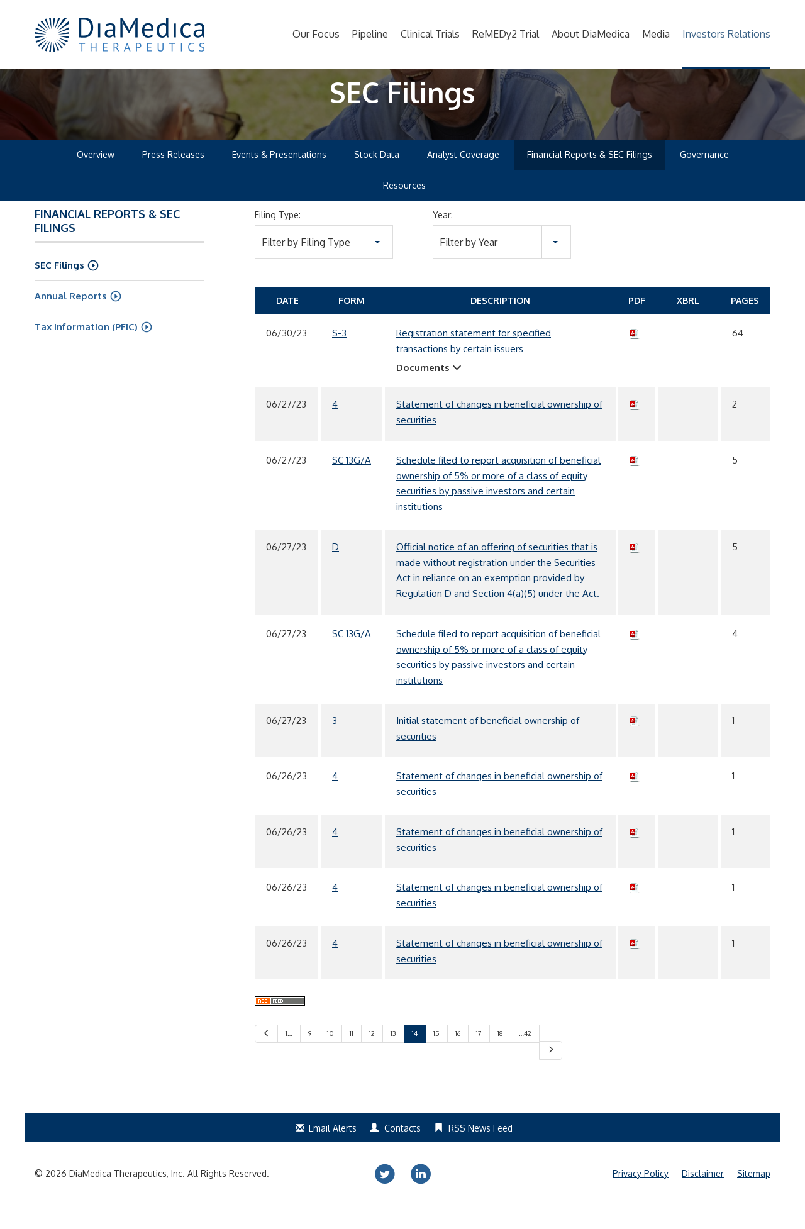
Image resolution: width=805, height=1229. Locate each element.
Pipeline (370, 34)
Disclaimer (703, 1197)
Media (656, 34)
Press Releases (173, 178)
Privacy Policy (641, 1197)
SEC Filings (59, 289)
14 (415, 1057)
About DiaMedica (591, 34)
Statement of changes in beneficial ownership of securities (499, 436)
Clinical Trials (430, 34)
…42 (525, 1057)
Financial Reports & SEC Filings (589, 178)
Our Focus (316, 34)
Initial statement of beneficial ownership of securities (487, 752)
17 (479, 1057)
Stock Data (376, 178)
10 (330, 1057)
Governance (704, 178)
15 (436, 1057)
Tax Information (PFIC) (86, 351)
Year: (443, 238)
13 (393, 1057)
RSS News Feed (480, 1152)
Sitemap (753, 1197)
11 (351, 1057)
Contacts (402, 1152)
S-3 (339, 357)
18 (500, 1057)
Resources (404, 209)
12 (372, 1057)
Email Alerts (333, 1152)
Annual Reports (71, 320)
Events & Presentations (279, 178)
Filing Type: (278, 238)
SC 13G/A (351, 484)
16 (457, 1057)
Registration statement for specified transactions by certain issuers (473, 365)
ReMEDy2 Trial (505, 34)
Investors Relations (726, 34)
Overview (95, 178)
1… (289, 1057)
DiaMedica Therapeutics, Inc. (127, 1197)
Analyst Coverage (463, 178)
